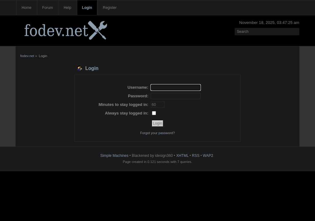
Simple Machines (114, 155)
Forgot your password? (157, 133)
